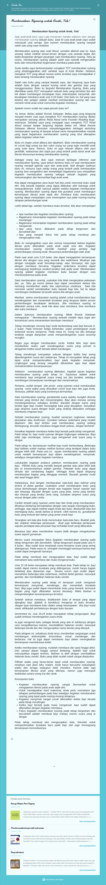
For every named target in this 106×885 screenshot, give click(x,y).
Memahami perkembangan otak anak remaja (27, 828)
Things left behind (17, 852)
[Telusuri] (98, 6)
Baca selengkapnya (88, 822)
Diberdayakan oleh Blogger (53, 880)
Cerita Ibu (16, 5)
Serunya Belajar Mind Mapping (22, 803)
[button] (94, 19)
